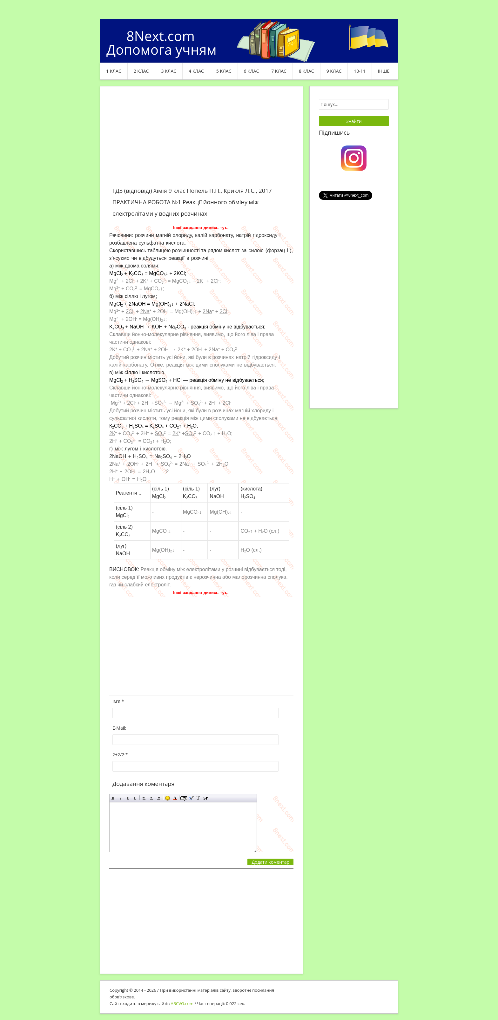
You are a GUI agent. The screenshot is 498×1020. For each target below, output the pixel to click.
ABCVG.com (182, 1003)
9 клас (334, 71)
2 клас (141, 71)
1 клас (113, 71)
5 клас (224, 71)
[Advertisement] (201, 140)
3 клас (168, 71)
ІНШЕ (383, 71)
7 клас (278, 71)
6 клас (251, 71)
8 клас (306, 71)
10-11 (360, 71)
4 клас (196, 71)
